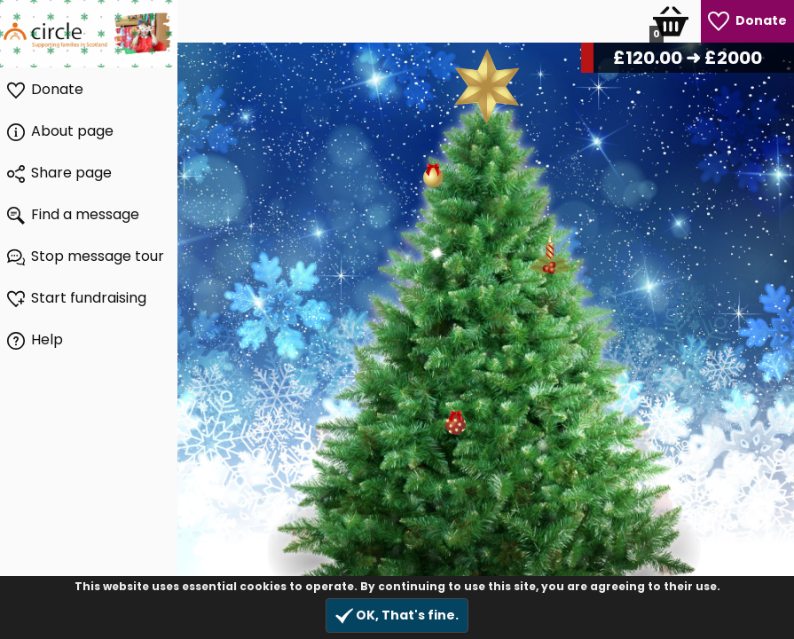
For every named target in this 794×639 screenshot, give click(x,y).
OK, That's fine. (397, 615)
